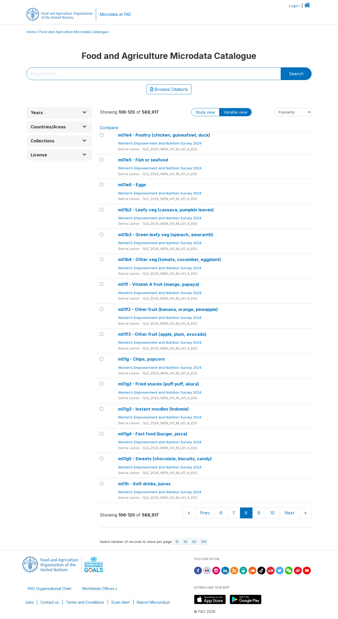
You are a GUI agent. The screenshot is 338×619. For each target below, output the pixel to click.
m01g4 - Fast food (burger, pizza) (152, 433)
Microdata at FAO (115, 14)
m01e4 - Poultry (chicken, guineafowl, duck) (164, 135)
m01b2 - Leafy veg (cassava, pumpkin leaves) (166, 209)
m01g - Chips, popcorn (141, 359)
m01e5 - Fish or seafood (143, 159)
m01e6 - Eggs (132, 184)
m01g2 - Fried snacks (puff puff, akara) (158, 384)
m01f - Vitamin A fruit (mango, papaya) (158, 284)
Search (296, 73)
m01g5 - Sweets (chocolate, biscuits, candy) (165, 458)
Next (289, 512)
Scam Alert (120, 602)
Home (31, 32)
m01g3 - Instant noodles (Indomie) (153, 409)
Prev (205, 512)
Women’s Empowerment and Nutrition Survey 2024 (160, 143)
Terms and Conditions (85, 602)
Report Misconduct (153, 602)
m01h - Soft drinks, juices (144, 483)
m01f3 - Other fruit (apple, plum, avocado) (162, 334)
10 (272, 512)
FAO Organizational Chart (49, 588)
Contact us (49, 602)
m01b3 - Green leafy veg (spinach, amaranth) (165, 234)
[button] (59, 112)
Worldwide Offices (98, 588)
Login (293, 6)
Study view (205, 112)
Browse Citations (169, 89)
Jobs (29, 602)
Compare (109, 127)
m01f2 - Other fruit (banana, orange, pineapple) (168, 309)
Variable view (235, 112)
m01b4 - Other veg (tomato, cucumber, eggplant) (169, 259)
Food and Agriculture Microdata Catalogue (74, 32)
